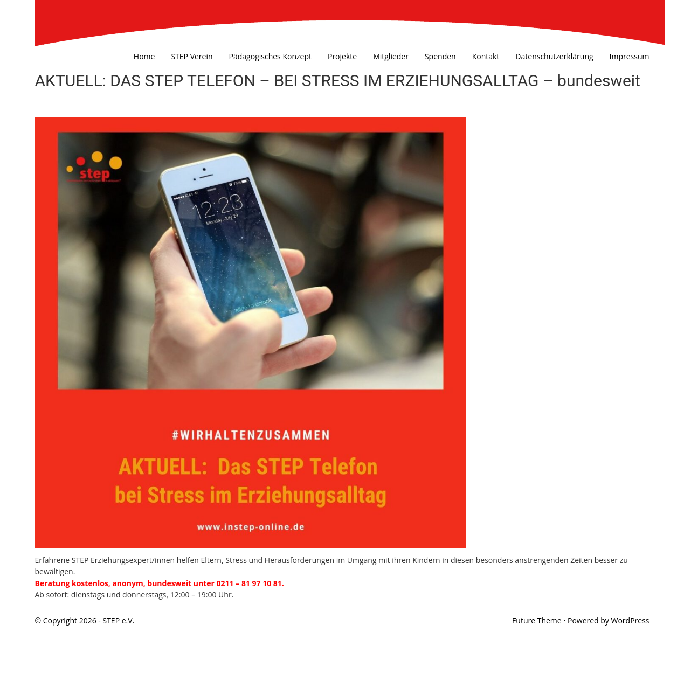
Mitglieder (391, 56)
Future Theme (537, 620)
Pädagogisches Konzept (270, 56)
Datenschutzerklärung (554, 56)
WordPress (630, 620)
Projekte (342, 56)
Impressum (630, 56)
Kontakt (486, 56)
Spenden (440, 56)
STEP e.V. (118, 620)
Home (144, 56)
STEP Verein (191, 56)
